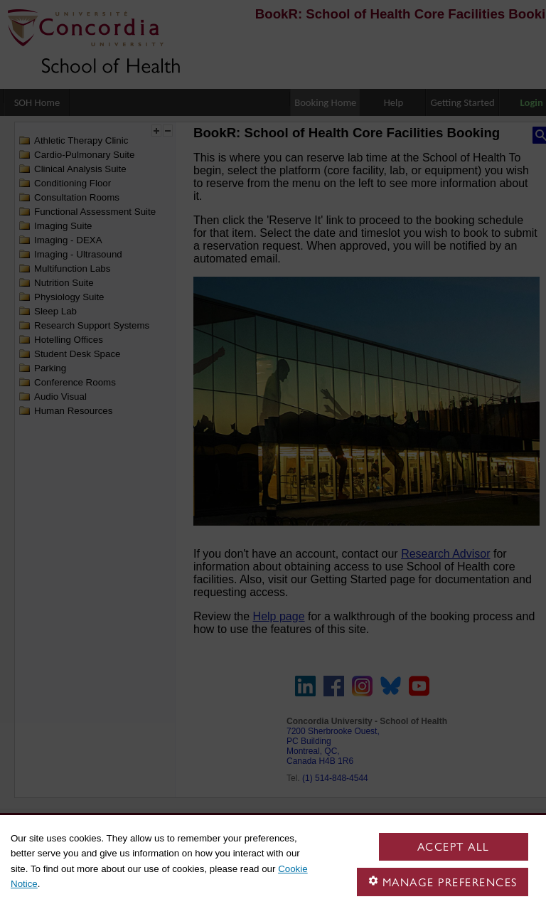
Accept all (453, 847)
